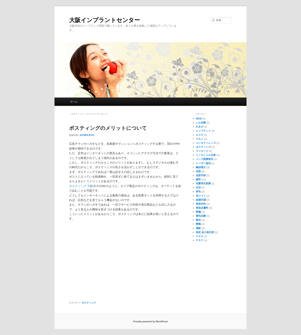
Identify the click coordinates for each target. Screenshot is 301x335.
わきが (199, 126)
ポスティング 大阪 (81, 186)
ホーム (74, 101)
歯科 (198, 179)
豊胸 (198, 224)
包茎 (198, 171)
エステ (199, 134)
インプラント (203, 130)
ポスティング (89, 302)
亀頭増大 (201, 167)
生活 (198, 187)
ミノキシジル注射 (206, 155)
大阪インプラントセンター (104, 20)
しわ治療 (201, 122)
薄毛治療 (201, 215)
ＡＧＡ (199, 236)
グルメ (199, 138)
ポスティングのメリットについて (108, 128)
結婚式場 (201, 199)
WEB (199, 118)
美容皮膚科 (202, 207)
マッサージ (202, 151)
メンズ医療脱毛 (204, 159)
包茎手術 (201, 175)
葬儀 (198, 211)
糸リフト (201, 195)
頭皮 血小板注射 (205, 232)
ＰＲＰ (199, 240)
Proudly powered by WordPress (150, 321)
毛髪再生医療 (203, 183)
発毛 (198, 191)
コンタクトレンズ (206, 142)
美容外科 (201, 203)
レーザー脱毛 (203, 163)
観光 (198, 219)
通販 (198, 228)
